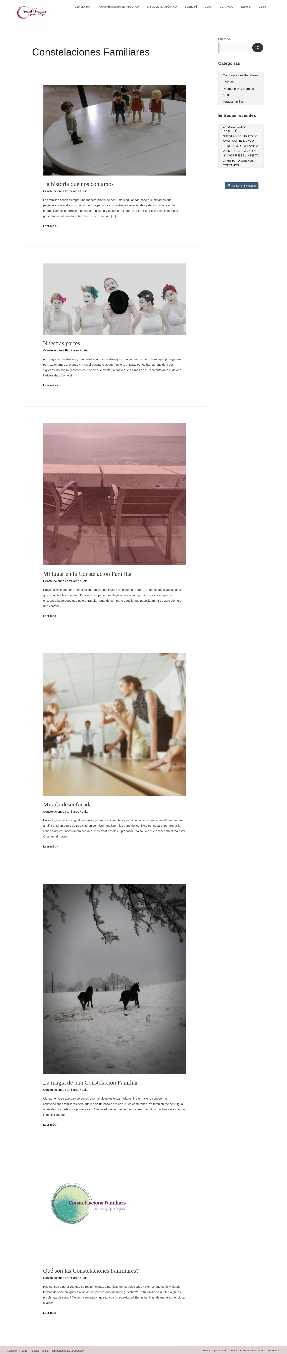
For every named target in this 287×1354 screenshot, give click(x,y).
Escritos (228, 82)
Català (261, 10)
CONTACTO (221, 10)
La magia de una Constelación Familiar (90, 1081)
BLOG (201, 10)
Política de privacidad (212, 1349)
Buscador (224, 39)
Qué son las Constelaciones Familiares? (91, 1269)
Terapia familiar (233, 101)
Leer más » (50, 225)
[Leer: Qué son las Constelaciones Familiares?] (93, 1211)
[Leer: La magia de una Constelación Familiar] (114, 978)
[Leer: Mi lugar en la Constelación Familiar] (114, 493)
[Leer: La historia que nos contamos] (114, 130)
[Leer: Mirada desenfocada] (114, 723)
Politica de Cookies (269, 1349)
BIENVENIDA (67, 10)
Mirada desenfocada (67, 803)
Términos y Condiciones (241, 1349)
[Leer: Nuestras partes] (114, 298)
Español (243, 10)
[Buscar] (257, 47)
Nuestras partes (61, 343)
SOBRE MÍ (182, 10)
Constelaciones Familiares (61, 191)
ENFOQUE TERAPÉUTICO (151, 10)
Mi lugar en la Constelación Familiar (87, 573)
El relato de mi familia (240, 145)
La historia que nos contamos (78, 184)
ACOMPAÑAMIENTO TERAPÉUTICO (105, 10)
